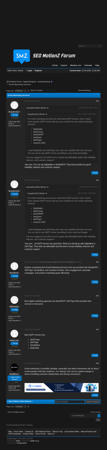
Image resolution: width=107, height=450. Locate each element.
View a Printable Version (16, 412)
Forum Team (18, 432)
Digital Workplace (29, 82)
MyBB (18, 441)
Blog (10, 432)
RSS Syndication (14, 434)
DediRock (14, 374)
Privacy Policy (28, 434)
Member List (75, 65)
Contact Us (29, 432)
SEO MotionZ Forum (14, 82)
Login (29, 70)
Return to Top (57, 432)
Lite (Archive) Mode (71, 432)
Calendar (87, 65)
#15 (97, 329)
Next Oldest (14, 401)
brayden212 (14, 112)
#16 (97, 363)
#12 (97, 180)
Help (96, 65)
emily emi (14, 340)
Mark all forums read (88, 432)
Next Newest (25, 401)
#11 (97, 101)
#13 (97, 262)
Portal (54, 65)
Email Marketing (44, 82)
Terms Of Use (40, 434)
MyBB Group (34, 441)
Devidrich (14, 273)
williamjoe (14, 306)
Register (37, 70)
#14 (97, 296)
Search (63, 65)
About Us (50, 434)
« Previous (18, 91)
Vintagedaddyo (22, 443)
